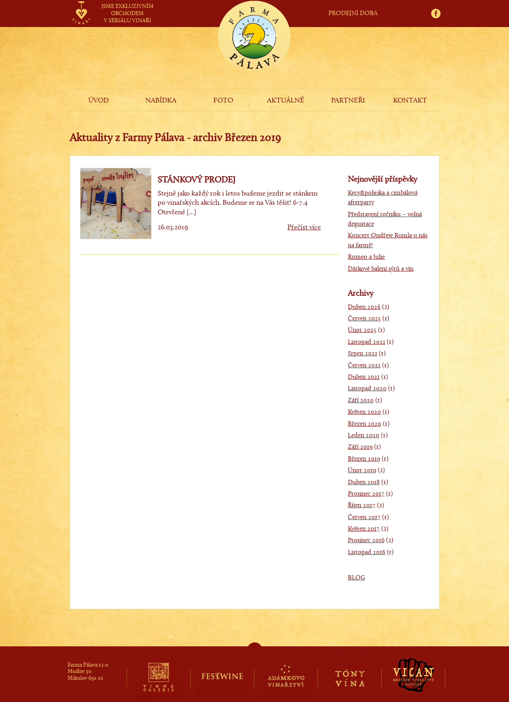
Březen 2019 (364, 459)
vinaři (81, 5)
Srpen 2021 (362, 354)
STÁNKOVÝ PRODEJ (197, 180)
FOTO (223, 101)
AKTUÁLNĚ (285, 101)
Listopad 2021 (366, 342)
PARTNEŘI (348, 101)
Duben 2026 (364, 307)
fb (438, 4)
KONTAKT (410, 101)
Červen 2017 (364, 517)
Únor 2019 (362, 470)
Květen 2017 (364, 529)
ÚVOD (98, 101)
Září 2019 (360, 447)
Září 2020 (361, 401)
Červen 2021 (364, 366)
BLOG (356, 578)
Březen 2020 (364, 424)
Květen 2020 (364, 412)
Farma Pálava (254, 50)
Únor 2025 (362, 330)
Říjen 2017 (361, 505)
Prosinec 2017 (366, 494)
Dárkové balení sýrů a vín (380, 269)
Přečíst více (304, 227)
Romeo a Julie (366, 257)
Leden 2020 (363, 435)
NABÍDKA (160, 101)
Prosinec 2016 (366, 540)
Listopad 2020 (367, 389)
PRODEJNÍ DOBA (353, 13)
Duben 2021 (364, 377)
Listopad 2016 (366, 552)
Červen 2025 (364, 319)
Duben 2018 (364, 482)
